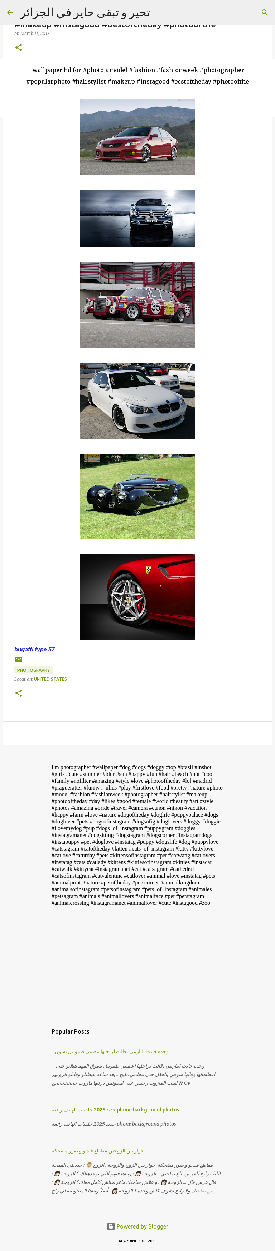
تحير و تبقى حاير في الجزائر (85, 12)
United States (50, 679)
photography (33, 670)
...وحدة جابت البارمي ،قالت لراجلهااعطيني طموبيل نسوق (110, 1051)
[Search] (265, 12)
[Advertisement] (137, 967)
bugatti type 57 (34, 649)
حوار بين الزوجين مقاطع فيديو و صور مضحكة (98, 1151)
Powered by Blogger (137, 1226)
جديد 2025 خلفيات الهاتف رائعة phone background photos (115, 1110)
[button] (18, 48)
